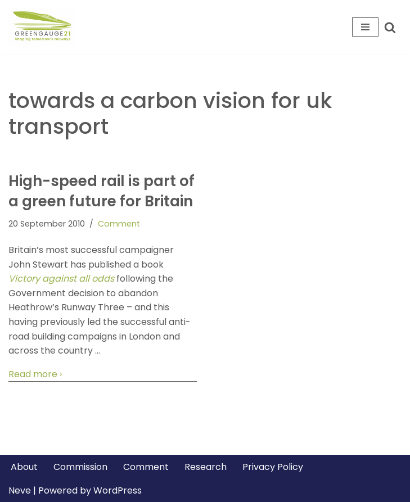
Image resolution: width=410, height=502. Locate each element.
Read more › (35, 374)
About (24, 466)
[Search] (390, 27)
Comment (119, 223)
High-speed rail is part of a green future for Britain (101, 191)
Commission (80, 466)
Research (205, 466)
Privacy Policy (272, 466)
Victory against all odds (61, 278)
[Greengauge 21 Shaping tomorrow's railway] (45, 27)
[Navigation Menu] (365, 27)
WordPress (117, 490)
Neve (19, 490)
